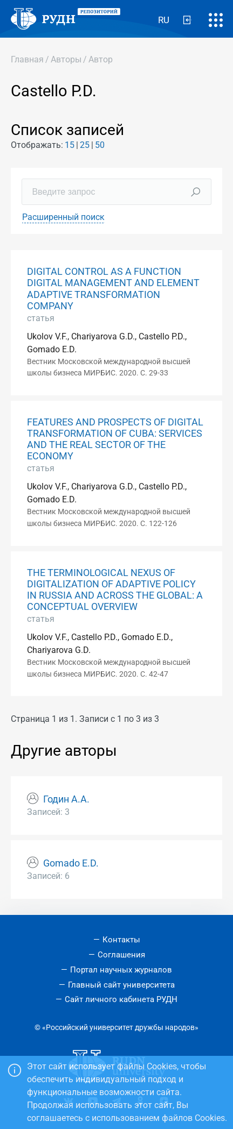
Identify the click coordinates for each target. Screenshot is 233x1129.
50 (100, 145)
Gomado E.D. (71, 863)
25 (85, 145)
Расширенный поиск (63, 217)
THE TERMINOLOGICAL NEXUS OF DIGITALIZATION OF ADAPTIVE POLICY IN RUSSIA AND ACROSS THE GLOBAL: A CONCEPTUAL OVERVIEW (115, 589)
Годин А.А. (66, 799)
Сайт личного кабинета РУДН (121, 999)
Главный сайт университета (121, 985)
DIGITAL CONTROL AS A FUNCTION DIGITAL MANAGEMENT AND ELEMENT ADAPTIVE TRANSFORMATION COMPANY (113, 288)
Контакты (121, 940)
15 (69, 145)
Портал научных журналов (121, 970)
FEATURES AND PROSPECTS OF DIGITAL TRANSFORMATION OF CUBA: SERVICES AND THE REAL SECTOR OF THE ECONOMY (115, 439)
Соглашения (121, 955)
